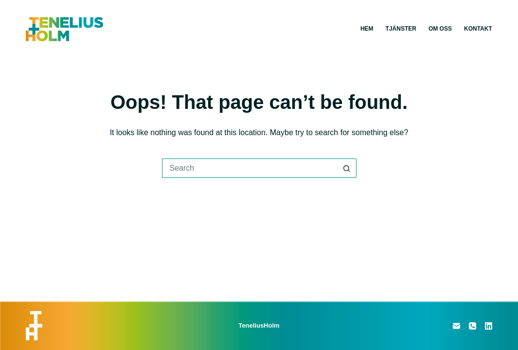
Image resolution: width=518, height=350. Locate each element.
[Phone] (472, 326)
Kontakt (478, 28)
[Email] (456, 326)
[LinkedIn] (488, 326)
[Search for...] (249, 168)
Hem (367, 28)
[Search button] (347, 168)
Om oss (440, 28)
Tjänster (401, 28)
